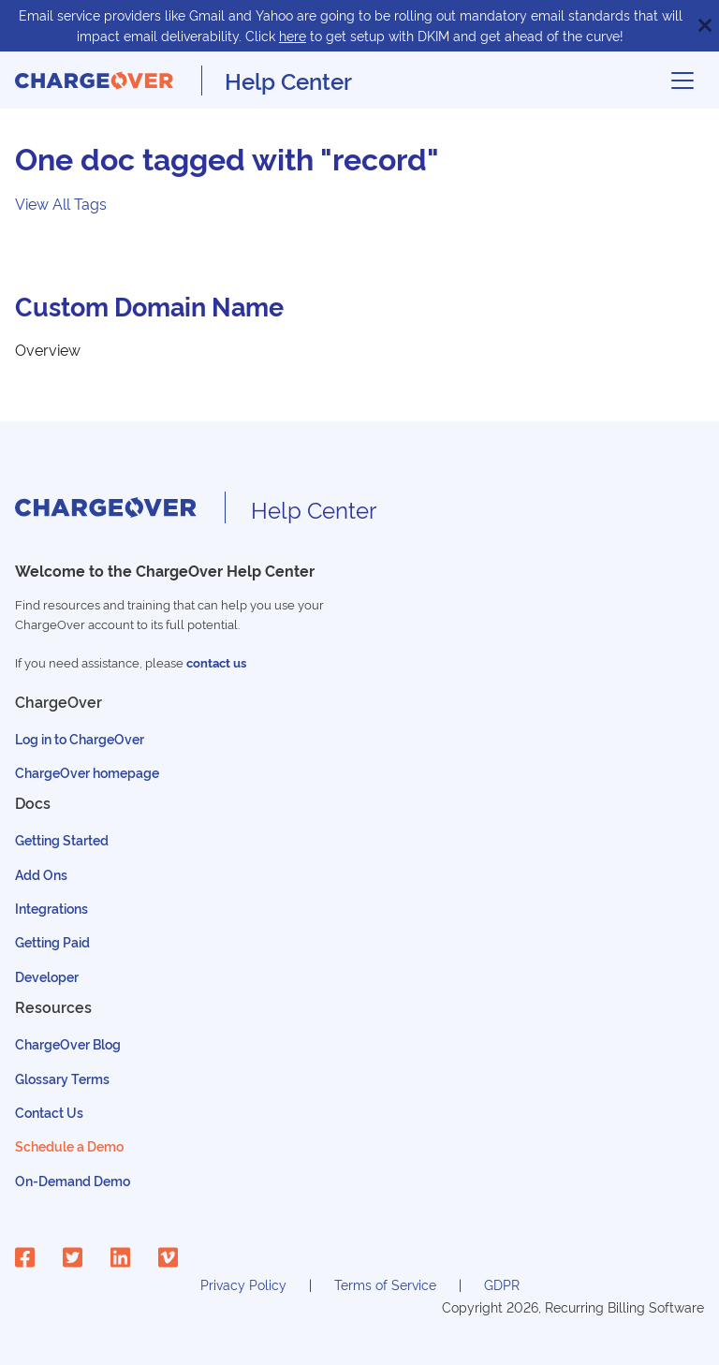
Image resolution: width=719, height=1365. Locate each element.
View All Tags (61, 203)
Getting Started (62, 839)
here (292, 35)
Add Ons (41, 874)
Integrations (51, 908)
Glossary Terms (62, 1078)
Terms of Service (385, 1284)
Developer (47, 976)
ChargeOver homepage (87, 772)
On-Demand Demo (72, 1180)
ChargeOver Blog (68, 1043)
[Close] (705, 25)
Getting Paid (52, 941)
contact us (216, 662)
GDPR (502, 1284)
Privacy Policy (243, 1284)
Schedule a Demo (69, 1145)
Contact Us (49, 1112)
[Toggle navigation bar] (682, 80)
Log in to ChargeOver (79, 738)
